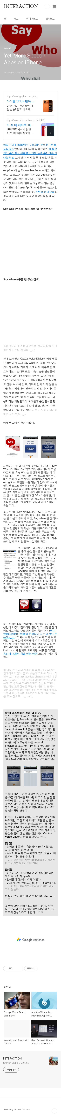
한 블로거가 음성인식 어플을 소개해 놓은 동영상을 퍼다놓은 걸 (30, 153)
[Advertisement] (30, 939)
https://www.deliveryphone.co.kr (23, 120)
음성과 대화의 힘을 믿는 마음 (20, 653)
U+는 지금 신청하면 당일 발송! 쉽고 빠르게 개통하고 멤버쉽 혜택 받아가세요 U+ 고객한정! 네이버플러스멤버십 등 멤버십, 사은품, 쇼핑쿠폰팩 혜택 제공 (20, 107)
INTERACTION (21, 6)
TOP (54, 1111)
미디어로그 (32, 18)
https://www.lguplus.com (19, 96)
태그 (16, 18)
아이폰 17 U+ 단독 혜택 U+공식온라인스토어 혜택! (21, 101)
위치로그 (50, 18)
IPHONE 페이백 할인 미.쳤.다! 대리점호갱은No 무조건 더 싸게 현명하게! (20, 131)
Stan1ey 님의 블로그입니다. (16, 1063)
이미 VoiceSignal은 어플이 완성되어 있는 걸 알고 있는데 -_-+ (30, 634)
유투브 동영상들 (45, 191)
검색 (47, 6)
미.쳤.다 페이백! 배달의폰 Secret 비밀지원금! (20, 125)
